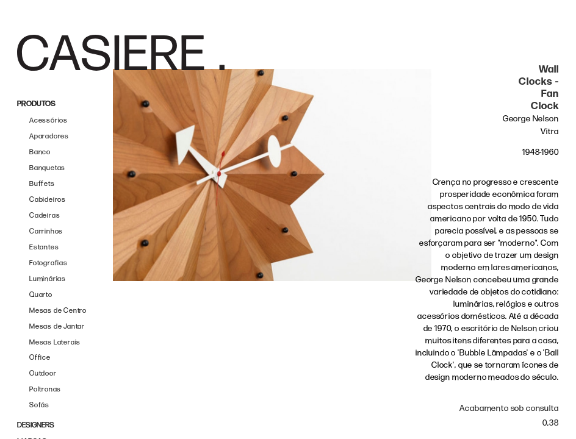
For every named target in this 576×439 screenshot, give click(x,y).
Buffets (42, 183)
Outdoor (43, 373)
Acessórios (48, 120)
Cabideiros (47, 199)
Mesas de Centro (58, 310)
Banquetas (47, 168)
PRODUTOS (36, 104)
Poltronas (45, 389)
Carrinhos (46, 231)
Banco (40, 152)
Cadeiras (44, 215)
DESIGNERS (35, 425)
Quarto (40, 294)
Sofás (39, 405)
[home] (121, 53)
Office (40, 357)
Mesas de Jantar (57, 326)
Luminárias (47, 279)
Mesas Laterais (55, 342)
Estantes (44, 247)
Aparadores (49, 136)
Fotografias (48, 263)
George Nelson (531, 118)
